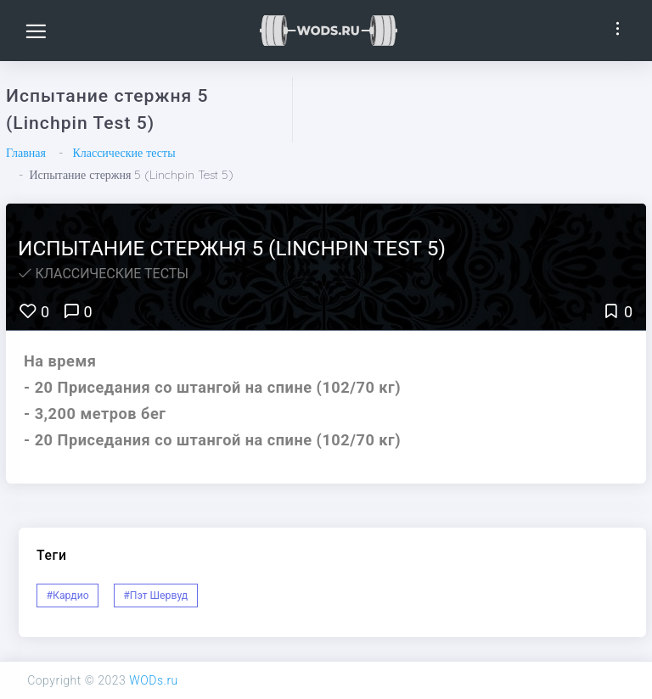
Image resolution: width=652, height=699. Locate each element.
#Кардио (68, 595)
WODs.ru (153, 680)
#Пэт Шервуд (155, 595)
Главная (26, 152)
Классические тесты (123, 152)
